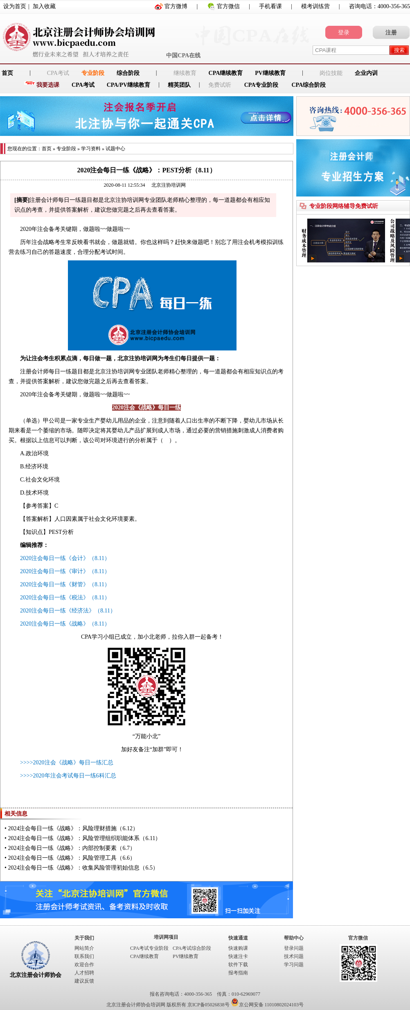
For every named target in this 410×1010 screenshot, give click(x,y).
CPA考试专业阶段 (149, 948)
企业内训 (366, 73)
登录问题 (294, 948)
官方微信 (228, 6)
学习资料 (91, 148)
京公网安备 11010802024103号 (267, 1005)
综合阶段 (128, 73)
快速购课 (238, 948)
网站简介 (84, 948)
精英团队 (179, 85)
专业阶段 (92, 73)
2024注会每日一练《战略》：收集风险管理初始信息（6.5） (83, 868)
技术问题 (294, 956)
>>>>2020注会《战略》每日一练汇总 (66, 762)
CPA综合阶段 (308, 85)
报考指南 (238, 973)
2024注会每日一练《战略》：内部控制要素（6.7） (71, 848)
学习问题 (294, 964)
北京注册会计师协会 (35, 975)
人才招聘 (84, 973)
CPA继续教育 (226, 73)
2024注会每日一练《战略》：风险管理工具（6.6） (71, 858)
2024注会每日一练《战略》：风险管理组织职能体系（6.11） (84, 838)
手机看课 (270, 6)
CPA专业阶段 (261, 85)
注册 (391, 32)
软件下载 (238, 964)
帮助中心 (294, 938)
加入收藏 (44, 6)
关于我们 (84, 938)
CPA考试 (83, 85)
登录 (343, 32)
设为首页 (14, 6)
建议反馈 (84, 981)
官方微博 (175, 6)
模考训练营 (315, 6)
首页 (47, 148)
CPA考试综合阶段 (192, 948)
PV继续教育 (270, 73)
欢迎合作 (84, 964)
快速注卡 (238, 956)
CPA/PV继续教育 (128, 85)
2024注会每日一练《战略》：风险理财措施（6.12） (73, 828)
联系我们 (84, 956)
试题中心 (115, 148)
